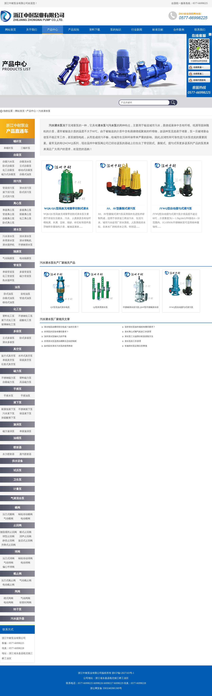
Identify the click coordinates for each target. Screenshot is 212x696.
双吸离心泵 (25, 214)
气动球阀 (8, 562)
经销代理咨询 (199, 80)
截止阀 (17, 573)
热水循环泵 (8, 280)
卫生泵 (17, 479)
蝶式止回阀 (25, 532)
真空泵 (17, 349)
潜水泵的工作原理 (133, 341)
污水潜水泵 (8, 236)
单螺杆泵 (8, 148)
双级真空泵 (25, 360)
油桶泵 (17, 438)
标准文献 (157, 29)
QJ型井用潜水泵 (100, 307)
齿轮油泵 (25, 294)
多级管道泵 (25, 272)
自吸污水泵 (8, 161)
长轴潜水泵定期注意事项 (136, 346)
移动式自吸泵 (25, 170)
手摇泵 (17, 388)
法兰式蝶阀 (8, 514)
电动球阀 (25, 562)
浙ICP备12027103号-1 (123, 673)
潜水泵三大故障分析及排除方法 (139, 336)
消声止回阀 (25, 536)
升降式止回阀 (8, 545)
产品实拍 (73, 29)
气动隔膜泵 (8, 258)
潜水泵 (17, 229)
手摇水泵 (8, 395)
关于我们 (31, 29)
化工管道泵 (8, 276)
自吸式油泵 (25, 174)
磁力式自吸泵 (8, 174)
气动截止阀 (25, 580)
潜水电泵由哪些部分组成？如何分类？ (61, 327)
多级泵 (17, 331)
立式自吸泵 (25, 166)
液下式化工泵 (8, 320)
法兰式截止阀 (8, 580)
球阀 (17, 551)
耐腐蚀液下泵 (8, 409)
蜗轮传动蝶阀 (25, 514)
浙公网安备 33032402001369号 (106, 688)
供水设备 (17, 460)
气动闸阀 (25, 598)
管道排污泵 (8, 188)
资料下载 (94, 29)
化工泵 (17, 309)
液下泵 (17, 402)
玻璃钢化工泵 (8, 324)
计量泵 (17, 488)
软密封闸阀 (25, 602)
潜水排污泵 (25, 188)
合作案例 (178, 29)
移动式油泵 (8, 302)
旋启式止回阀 (25, 540)
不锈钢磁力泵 (8, 378)
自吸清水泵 (25, 161)
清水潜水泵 (25, 236)
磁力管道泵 (25, 276)
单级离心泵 (8, 210)
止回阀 (17, 525)
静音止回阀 (8, 540)
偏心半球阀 (8, 567)
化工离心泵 (25, 218)
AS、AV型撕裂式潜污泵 (121, 208)
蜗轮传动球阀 (25, 558)
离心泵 (17, 203)
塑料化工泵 (8, 316)
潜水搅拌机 (8, 244)
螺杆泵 (34, 16)
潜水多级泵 (8, 342)
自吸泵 (17, 154)
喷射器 (17, 447)
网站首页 (10, 29)
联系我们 (199, 29)
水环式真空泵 (25, 356)
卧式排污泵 (25, 192)
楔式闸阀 (8, 598)
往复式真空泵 (8, 364)
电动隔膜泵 (25, 258)
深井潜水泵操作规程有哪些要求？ (140, 327)
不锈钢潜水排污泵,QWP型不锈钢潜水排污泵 (141, 308)
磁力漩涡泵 (8, 431)
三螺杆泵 (25, 148)
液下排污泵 (8, 192)
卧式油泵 (8, 294)
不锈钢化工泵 (25, 316)
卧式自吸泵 (8, 166)
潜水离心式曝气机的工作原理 (138, 331)
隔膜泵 (17, 251)
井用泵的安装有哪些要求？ (56, 331)
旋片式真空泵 (8, 356)
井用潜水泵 (8, 240)
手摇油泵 (25, 395)
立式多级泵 (8, 338)
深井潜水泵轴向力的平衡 (55, 336)
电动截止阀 (8, 584)
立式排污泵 (8, 196)
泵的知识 (115, 29)
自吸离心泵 (8, 218)
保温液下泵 (25, 413)
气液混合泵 (17, 498)
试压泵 (17, 470)
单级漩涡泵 (25, 431)
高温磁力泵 (25, 382)
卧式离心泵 (8, 222)
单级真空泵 (8, 360)
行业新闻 (136, 29)
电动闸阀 (8, 602)
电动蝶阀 (25, 518)
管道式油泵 (25, 298)
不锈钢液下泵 (25, 409)
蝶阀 (17, 507)
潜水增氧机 (25, 240)
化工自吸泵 (8, 170)
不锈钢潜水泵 (25, 244)
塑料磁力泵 (25, 378)
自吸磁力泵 (8, 382)
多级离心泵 (25, 210)
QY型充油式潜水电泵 (60, 307)
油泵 (17, 287)
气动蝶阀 (8, 518)
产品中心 (52, 29)
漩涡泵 (17, 424)
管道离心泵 (8, 214)
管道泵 (17, 265)
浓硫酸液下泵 (8, 417)
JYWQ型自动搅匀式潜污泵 (175, 208)
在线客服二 (198, 74)
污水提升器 (17, 618)
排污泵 (17, 181)
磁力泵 (17, 371)
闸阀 (17, 591)
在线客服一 (198, 67)
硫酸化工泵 (25, 320)
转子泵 (17, 609)
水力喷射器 (8, 454)
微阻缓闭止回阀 (8, 532)
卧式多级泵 (25, 338)
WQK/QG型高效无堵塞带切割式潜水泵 (66, 209)
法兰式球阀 (8, 558)
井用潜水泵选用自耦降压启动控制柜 (60, 341)
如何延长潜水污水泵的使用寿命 (58, 346)
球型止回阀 (8, 536)
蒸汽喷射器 (25, 454)
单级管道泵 (8, 272)
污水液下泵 (8, 413)
